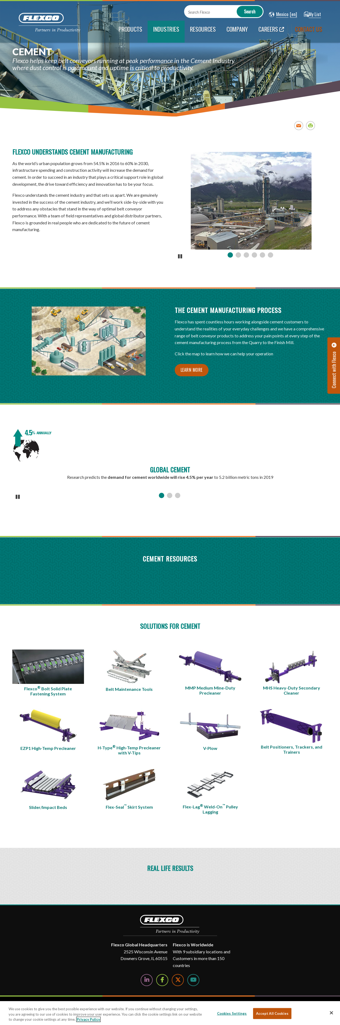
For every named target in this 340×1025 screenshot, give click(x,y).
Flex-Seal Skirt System (129, 806)
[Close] (331, 1013)
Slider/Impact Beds (48, 807)
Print (310, 125)
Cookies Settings (232, 1013)
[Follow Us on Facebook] (162, 980)
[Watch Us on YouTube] (193, 980)
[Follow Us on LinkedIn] (147, 980)
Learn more (192, 370)
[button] (278, 14)
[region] (170, 1013)
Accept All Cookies (272, 1013)
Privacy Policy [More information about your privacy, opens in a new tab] (88, 1019)
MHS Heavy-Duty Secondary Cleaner (291, 690)
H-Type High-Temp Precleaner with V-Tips (129, 750)
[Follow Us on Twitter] (178, 980)
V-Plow (210, 748)
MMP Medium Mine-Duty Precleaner (210, 690)
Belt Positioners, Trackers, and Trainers (291, 749)
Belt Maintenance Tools (129, 689)
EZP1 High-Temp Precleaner (48, 748)
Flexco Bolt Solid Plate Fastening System (48, 690)
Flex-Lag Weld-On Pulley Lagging (210, 809)
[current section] (166, 32)
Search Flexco (199, 12)
